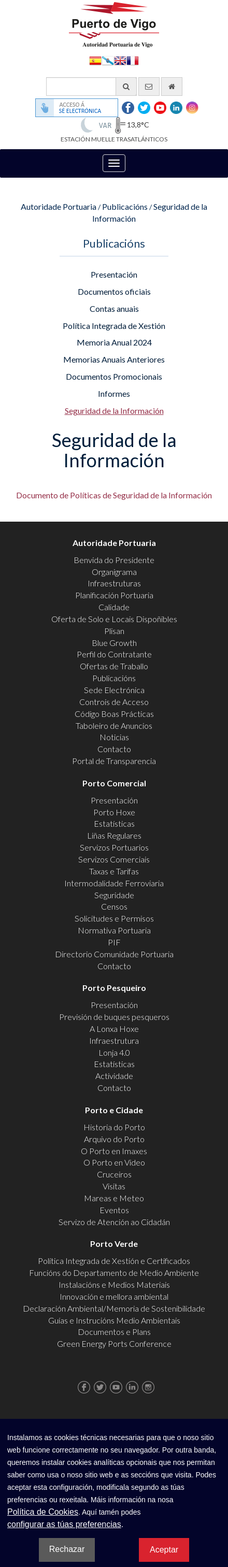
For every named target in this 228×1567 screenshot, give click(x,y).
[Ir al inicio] (171, 86)
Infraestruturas (114, 583)
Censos (114, 906)
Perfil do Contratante (114, 654)
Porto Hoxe (114, 812)
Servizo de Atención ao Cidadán (114, 1222)
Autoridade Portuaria (58, 206)
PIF (114, 942)
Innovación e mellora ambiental (114, 1296)
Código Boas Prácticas (114, 713)
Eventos (114, 1210)
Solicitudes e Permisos (114, 918)
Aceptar (164, 1549)
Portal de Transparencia (114, 761)
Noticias (114, 737)
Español (95, 60)
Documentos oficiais (114, 291)
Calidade (114, 607)
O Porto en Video (114, 1162)
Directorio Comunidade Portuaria (114, 954)
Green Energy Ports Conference (114, 1343)
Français (132, 60)
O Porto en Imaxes (114, 1151)
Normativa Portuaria (114, 930)
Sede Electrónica (114, 690)
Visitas (114, 1186)
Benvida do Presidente (114, 560)
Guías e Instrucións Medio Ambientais (114, 1320)
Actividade (114, 1076)
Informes (114, 393)
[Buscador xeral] (91, 86)
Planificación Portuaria (114, 595)
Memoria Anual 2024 (114, 342)
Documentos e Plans (114, 1331)
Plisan (114, 631)
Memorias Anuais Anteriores (114, 359)
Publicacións (125, 206)
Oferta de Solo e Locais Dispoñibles (114, 619)
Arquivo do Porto (114, 1139)
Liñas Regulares (114, 835)
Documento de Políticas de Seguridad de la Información (114, 495)
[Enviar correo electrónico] (149, 86)
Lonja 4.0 (114, 1052)
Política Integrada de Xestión (114, 325)
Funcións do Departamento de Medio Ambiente (114, 1272)
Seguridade (114, 895)
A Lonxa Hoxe (114, 1028)
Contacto (114, 749)
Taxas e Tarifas (114, 871)
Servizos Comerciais (114, 859)
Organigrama (114, 572)
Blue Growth (114, 643)
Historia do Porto (114, 1127)
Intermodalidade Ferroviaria (114, 883)
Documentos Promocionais (114, 376)
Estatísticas (114, 823)
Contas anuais (114, 308)
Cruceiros (114, 1174)
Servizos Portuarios (114, 847)
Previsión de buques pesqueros (114, 1017)
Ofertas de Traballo (114, 666)
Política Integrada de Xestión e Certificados (114, 1261)
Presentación (114, 274)
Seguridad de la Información (114, 410)
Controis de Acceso (114, 702)
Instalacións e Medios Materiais (114, 1284)
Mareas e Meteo (114, 1198)
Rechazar (66, 1549)
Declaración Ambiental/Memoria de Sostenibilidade (114, 1308)
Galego (108, 60)
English (120, 60)
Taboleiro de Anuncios (114, 725)
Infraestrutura (114, 1040)
